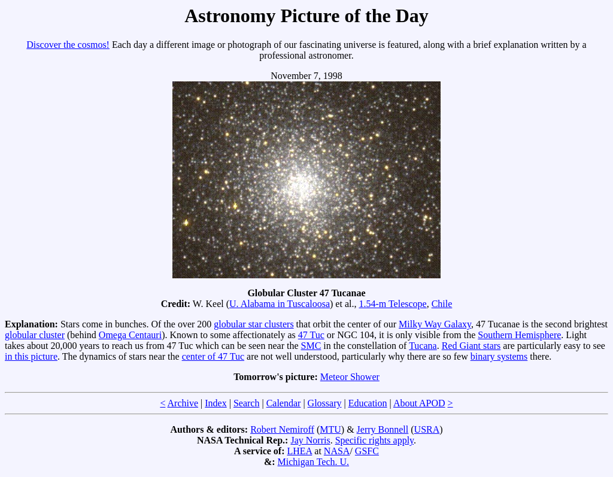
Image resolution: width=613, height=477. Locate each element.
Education (367, 403)
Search (246, 403)
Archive (183, 403)
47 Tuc (311, 335)
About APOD (419, 403)
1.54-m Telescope (392, 304)
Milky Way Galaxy (435, 324)
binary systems (499, 356)
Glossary (325, 403)
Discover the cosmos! (68, 45)
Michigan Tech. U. (313, 462)
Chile (442, 304)
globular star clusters (253, 324)
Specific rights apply (374, 440)
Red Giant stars (471, 346)
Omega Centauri (130, 335)
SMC (311, 346)
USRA (427, 429)
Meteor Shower (350, 377)
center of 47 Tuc (213, 356)
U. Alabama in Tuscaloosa (279, 304)
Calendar (283, 403)
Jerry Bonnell (383, 429)
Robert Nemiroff (282, 429)
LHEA (299, 451)
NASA (337, 451)
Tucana (423, 346)
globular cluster (35, 335)
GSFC (367, 451)
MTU (330, 429)
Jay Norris (310, 440)
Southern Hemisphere (519, 335)
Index (215, 403)
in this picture (31, 356)
